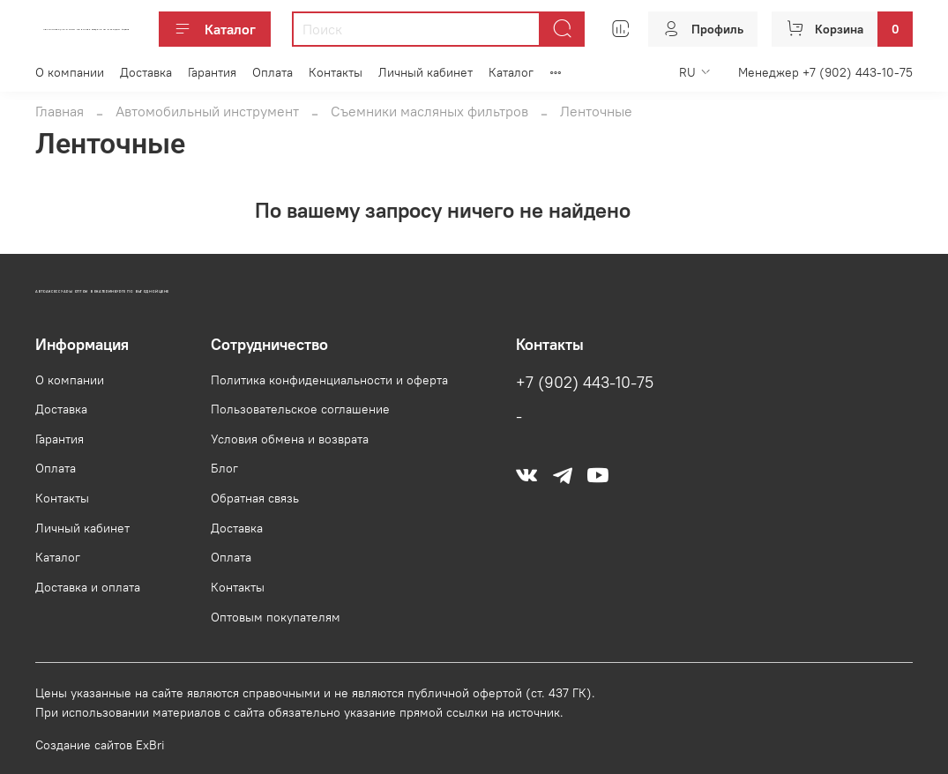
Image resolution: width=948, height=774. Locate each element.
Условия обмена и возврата (290, 439)
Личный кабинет (425, 72)
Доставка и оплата (87, 587)
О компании (69, 72)
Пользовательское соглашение (300, 409)
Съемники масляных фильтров (429, 111)
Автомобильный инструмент (207, 111)
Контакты (335, 72)
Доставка (146, 72)
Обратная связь (255, 498)
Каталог (215, 29)
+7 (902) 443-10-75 (584, 382)
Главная (59, 111)
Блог (224, 468)
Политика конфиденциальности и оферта (329, 380)
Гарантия (212, 72)
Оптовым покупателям (275, 617)
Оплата (272, 72)
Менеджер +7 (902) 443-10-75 (825, 72)
